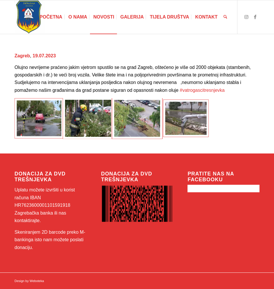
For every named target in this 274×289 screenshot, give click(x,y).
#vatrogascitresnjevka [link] (202, 90)
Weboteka (37, 281)
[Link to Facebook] (255, 16)
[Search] (225, 17)
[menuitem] (51, 17)
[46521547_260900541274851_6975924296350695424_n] (30, 17)
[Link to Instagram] (246, 16)
